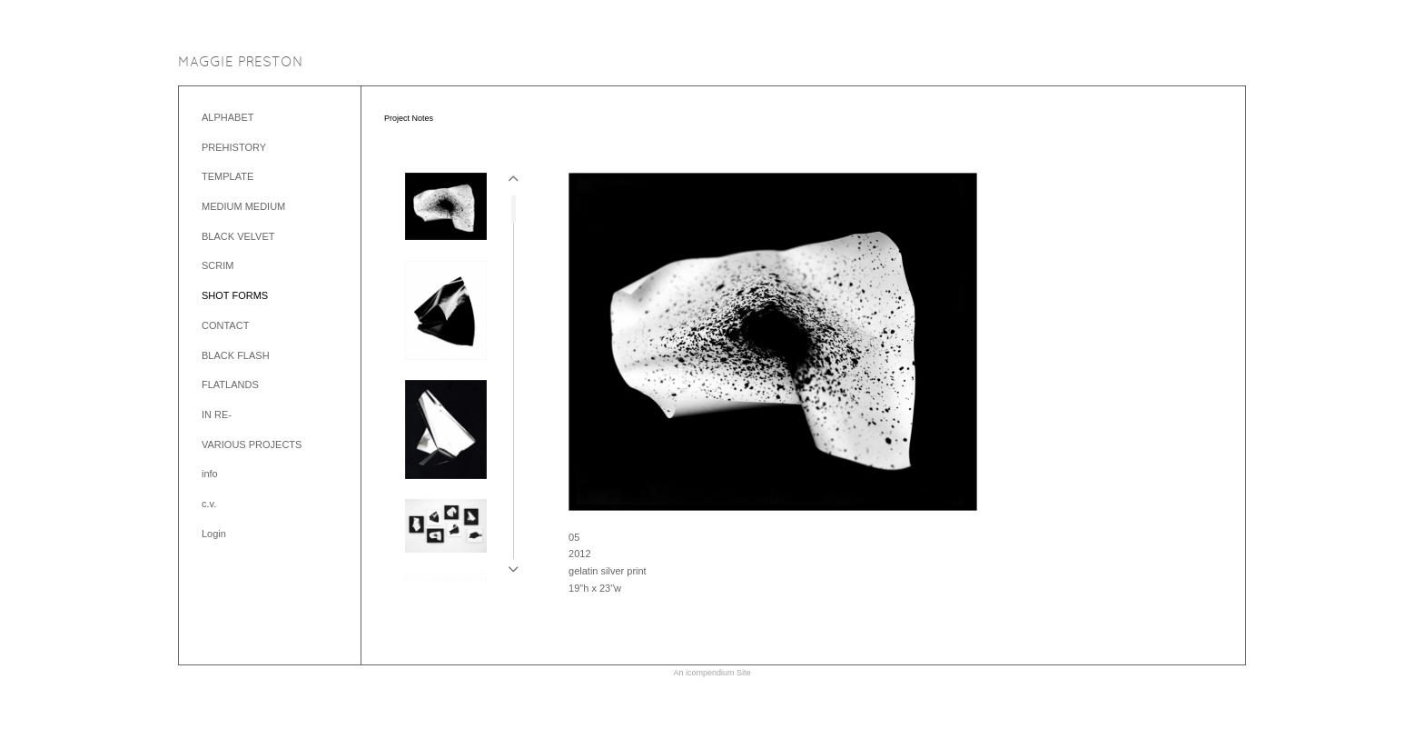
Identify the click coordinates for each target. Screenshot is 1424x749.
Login (214, 533)
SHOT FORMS (235, 295)
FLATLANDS (230, 384)
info (210, 473)
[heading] (240, 63)
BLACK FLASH (236, 355)
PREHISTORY (234, 147)
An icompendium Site (711, 672)
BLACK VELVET (238, 236)
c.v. (209, 503)
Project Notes (408, 118)
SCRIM (217, 265)
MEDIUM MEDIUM (243, 206)
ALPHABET (227, 117)
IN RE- (217, 414)
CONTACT (225, 325)
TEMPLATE (227, 176)
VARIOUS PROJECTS (252, 444)
